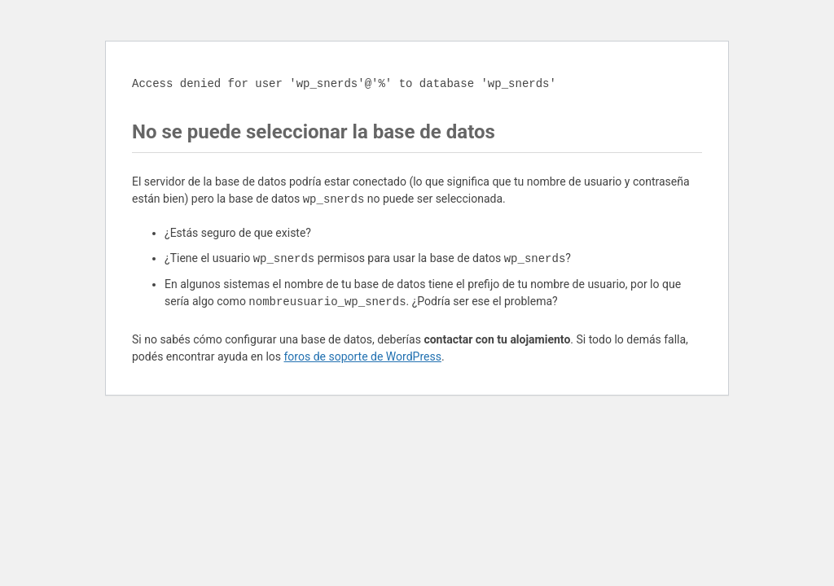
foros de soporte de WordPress (362, 356)
